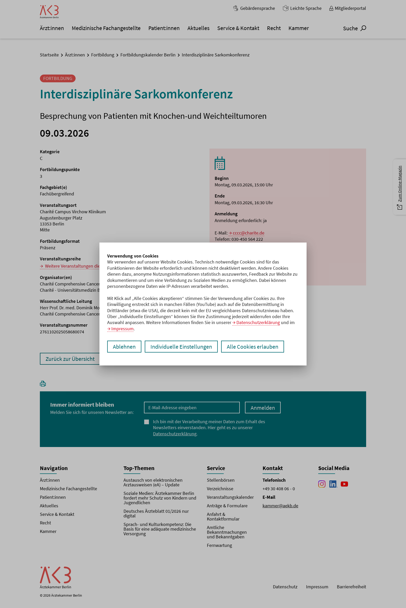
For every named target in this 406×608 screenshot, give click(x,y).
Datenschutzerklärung (258, 322)
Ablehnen (124, 346)
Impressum (122, 329)
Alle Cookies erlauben (252, 346)
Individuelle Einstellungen (181, 346)
